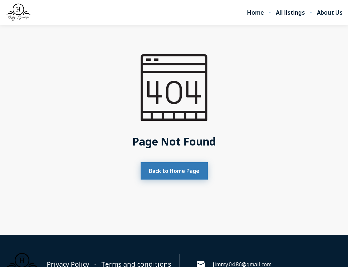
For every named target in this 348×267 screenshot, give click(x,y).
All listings (290, 12)
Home (255, 12)
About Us (330, 12)
